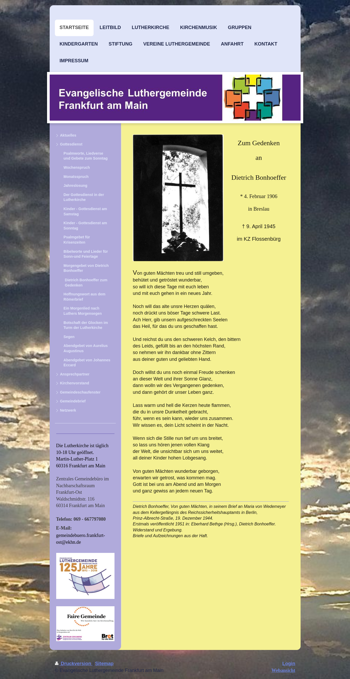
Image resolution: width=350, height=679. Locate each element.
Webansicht (283, 670)
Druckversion (74, 663)
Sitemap (104, 663)
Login (288, 663)
